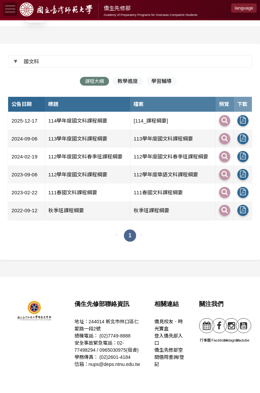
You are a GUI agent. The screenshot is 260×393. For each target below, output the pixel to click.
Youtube (243, 330)
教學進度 (128, 80)
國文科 (31, 60)
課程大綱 (94, 80)
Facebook (220, 330)
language (244, 7)
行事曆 (205, 330)
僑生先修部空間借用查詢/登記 (169, 359)
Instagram (232, 330)
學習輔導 (162, 80)
